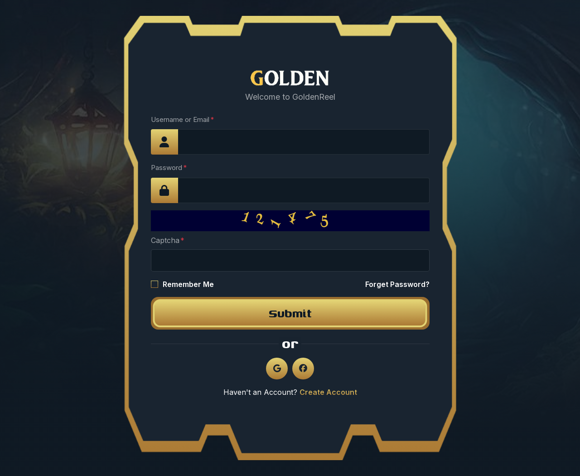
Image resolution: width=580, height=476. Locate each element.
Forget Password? (397, 284)
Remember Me (188, 284)
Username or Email (180, 119)
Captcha (165, 240)
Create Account (328, 392)
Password (166, 167)
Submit (290, 313)
